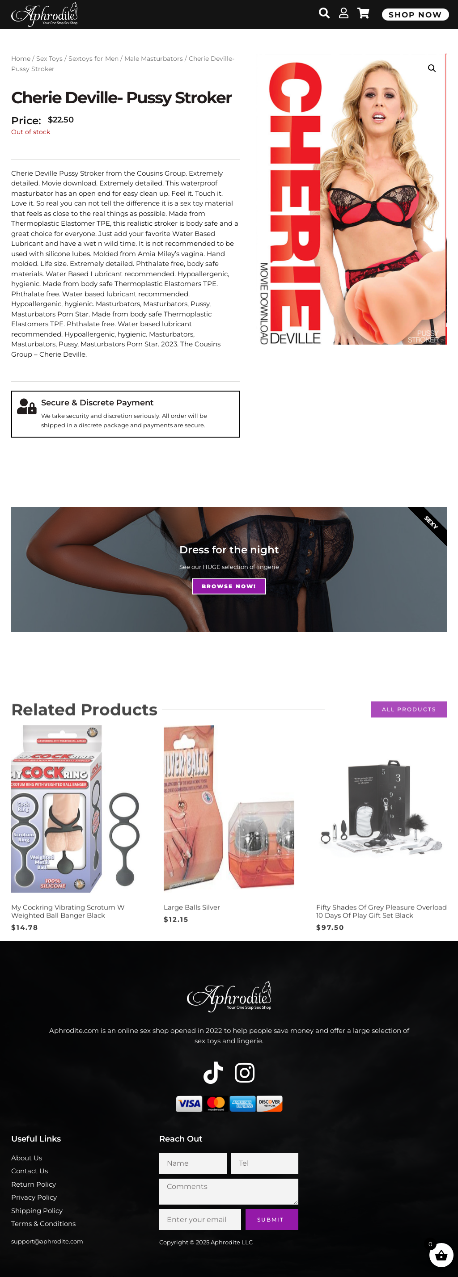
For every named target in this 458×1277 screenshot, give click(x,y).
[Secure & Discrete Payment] (26, 406)
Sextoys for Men (93, 58)
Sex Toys (49, 58)
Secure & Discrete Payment (97, 403)
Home (20, 58)
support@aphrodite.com (47, 1241)
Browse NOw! (229, 586)
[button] (432, 68)
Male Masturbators (153, 58)
